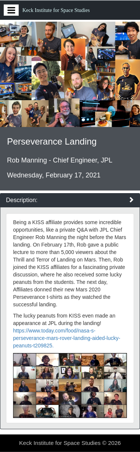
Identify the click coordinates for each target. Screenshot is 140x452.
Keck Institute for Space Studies (56, 10)
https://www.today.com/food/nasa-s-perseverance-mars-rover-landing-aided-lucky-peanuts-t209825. (66, 338)
